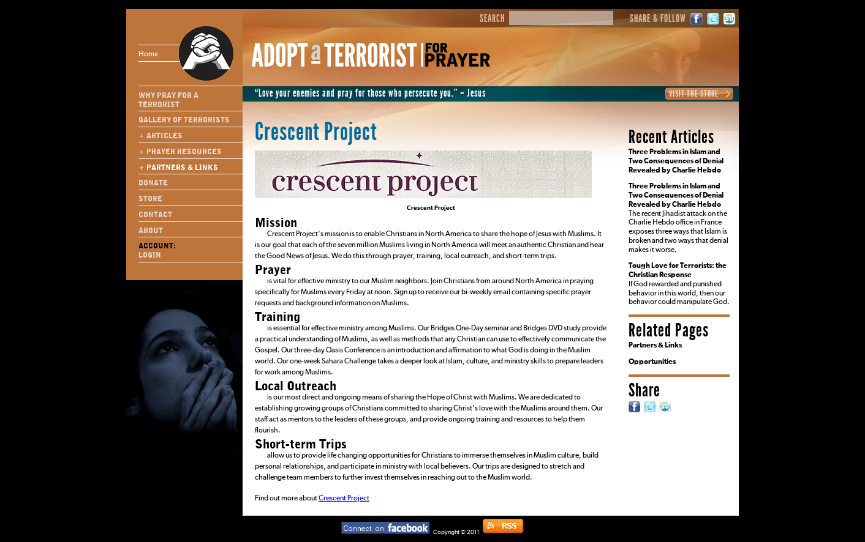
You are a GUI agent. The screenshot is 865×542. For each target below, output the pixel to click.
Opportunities (652, 362)
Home (170, 53)
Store (150, 198)
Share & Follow (658, 19)
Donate (153, 183)
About (150, 230)
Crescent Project (344, 498)
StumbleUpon (729, 18)
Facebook (696, 18)
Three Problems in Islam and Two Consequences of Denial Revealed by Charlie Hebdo (676, 161)
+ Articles (160, 135)
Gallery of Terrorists (184, 120)
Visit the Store (694, 93)
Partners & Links (655, 345)
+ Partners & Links (178, 167)
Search (492, 19)
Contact (155, 214)
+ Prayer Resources (180, 151)
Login (149, 255)
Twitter (713, 18)
